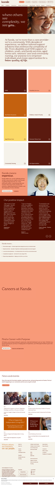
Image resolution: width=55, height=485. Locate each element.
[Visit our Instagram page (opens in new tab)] (35, 474)
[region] (27, 219)
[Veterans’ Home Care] (39, 140)
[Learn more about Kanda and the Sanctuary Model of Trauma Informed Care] (39, 403)
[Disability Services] (39, 91)
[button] (47, 236)
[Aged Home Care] (15, 140)
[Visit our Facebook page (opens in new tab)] (35, 471)
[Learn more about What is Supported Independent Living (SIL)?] (15, 428)
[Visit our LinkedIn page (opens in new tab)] (35, 472)
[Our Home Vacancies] (15, 115)
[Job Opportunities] (39, 164)
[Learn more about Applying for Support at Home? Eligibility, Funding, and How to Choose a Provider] (15, 404)
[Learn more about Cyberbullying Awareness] (39, 428)
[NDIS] (15, 91)
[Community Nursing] (15, 164)
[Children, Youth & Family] (39, 115)
